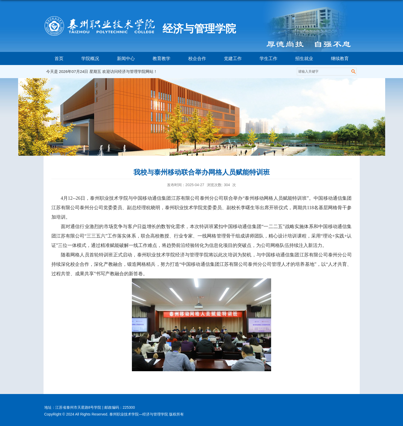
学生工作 (268, 58)
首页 (59, 58)
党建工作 (233, 58)
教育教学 (161, 58)
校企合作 (197, 58)
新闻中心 (126, 58)
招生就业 (304, 58)
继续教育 (340, 58)
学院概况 (90, 58)
